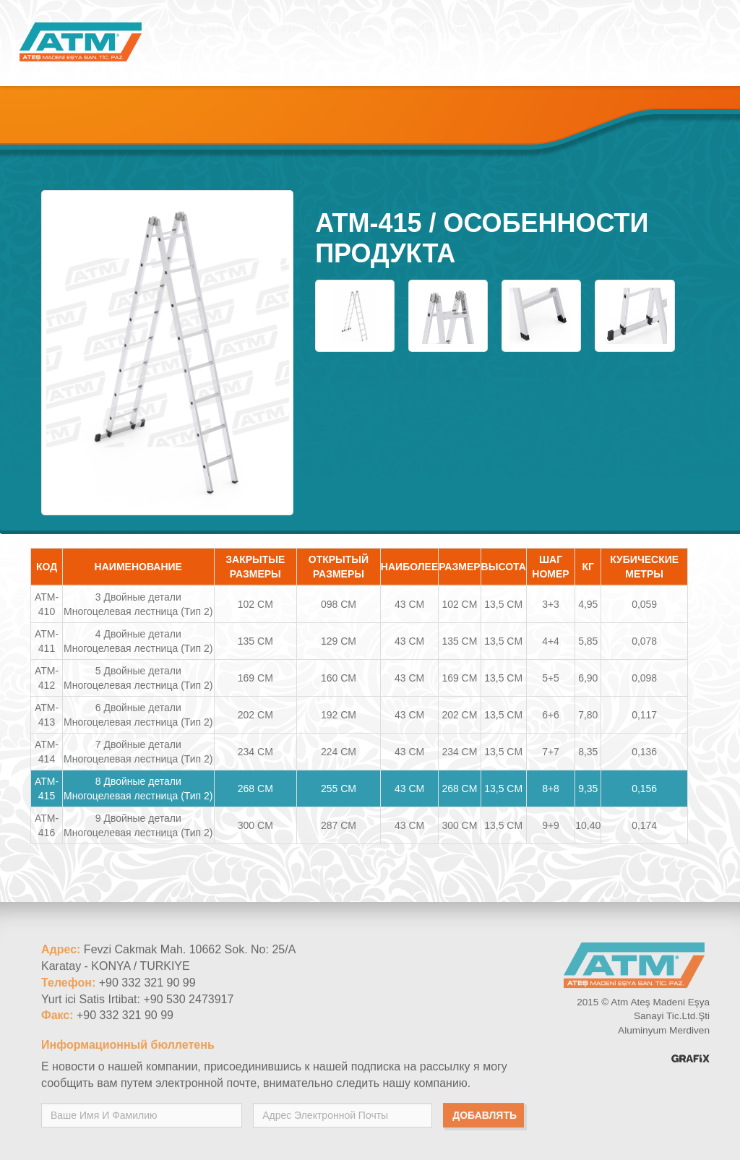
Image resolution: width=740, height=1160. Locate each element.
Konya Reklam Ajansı (690, 1063)
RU (690, 44)
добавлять (484, 1119)
